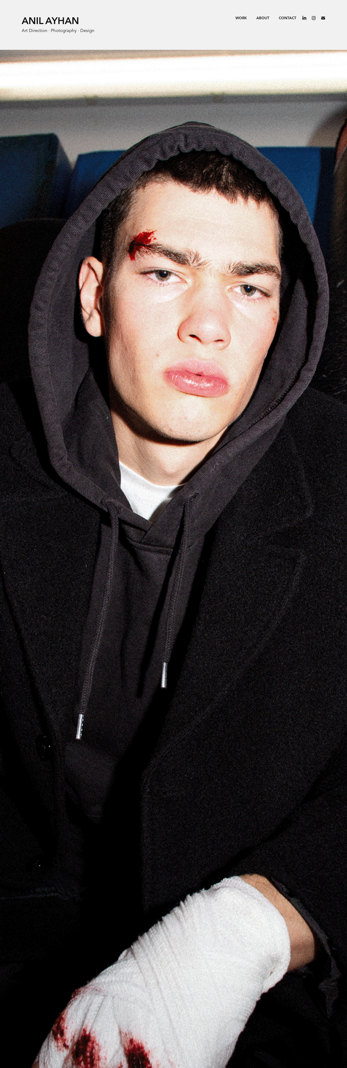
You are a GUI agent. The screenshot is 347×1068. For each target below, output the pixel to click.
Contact (287, 18)
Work (241, 18)
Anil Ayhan (50, 21)
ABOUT (262, 18)
